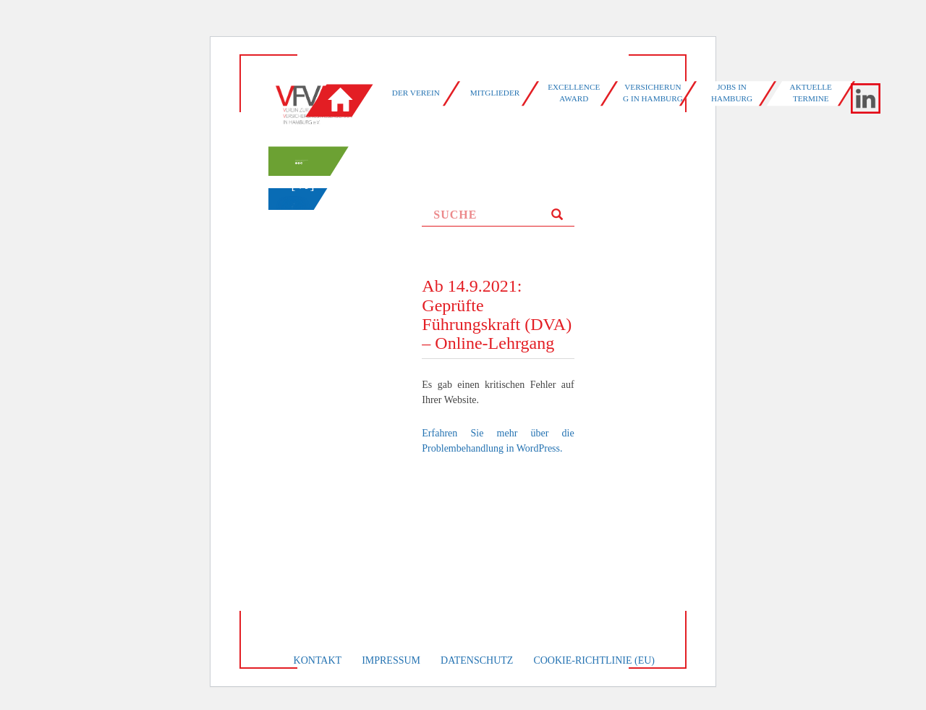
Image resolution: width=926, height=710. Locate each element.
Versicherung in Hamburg (653, 93)
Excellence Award (574, 93)
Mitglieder (494, 92)
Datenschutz (477, 660)
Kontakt (318, 660)
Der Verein (416, 92)
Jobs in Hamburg (731, 93)
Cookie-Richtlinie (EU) (594, 660)
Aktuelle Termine (811, 93)
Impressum (391, 660)
